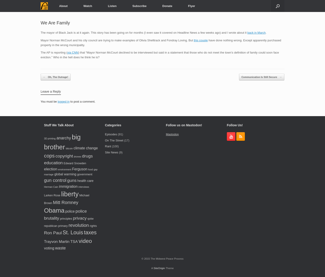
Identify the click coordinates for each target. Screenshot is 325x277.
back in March (256, 32)
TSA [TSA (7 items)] (74, 241)
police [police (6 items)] (70, 211)
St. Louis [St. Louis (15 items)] (73, 232)
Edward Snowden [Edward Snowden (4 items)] (75, 163)
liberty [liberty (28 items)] (70, 194)
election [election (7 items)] (50, 169)
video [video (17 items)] (85, 241)
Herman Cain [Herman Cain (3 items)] (51, 186)
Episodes (111, 134)
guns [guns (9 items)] (72, 180)
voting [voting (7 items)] (49, 248)
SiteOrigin (159, 268)
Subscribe (139, 6)
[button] (277, 6)
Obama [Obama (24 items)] (54, 210)
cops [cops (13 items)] (49, 156)
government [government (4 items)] (84, 174)
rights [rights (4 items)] (93, 226)
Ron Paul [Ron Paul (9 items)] (53, 232)
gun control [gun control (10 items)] (55, 180)
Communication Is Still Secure (261, 77)
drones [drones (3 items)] (77, 156)
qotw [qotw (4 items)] (90, 218)
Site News (111, 152)
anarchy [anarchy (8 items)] (63, 138)
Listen (112, 6)
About (63, 6)
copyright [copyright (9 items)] (64, 156)
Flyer (191, 6)
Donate (167, 6)
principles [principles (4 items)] (66, 218)
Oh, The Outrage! (55, 77)
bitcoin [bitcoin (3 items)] (69, 148)
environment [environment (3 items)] (64, 169)
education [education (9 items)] (53, 162)
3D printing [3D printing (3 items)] (50, 138)
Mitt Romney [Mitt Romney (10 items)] (65, 202)
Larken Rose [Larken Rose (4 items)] (52, 195)
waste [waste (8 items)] (60, 248)
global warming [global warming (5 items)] (65, 174)
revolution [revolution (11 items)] (79, 225)
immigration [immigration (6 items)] (68, 186)
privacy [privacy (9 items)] (80, 218)
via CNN (72, 52)
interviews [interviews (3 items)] (83, 186)
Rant (108, 146)
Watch (88, 6)
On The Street (114, 140)
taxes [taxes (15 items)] (90, 232)
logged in (64, 101)
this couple (201, 40)
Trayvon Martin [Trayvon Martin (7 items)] (57, 241)
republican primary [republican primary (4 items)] (56, 226)
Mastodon (172, 134)
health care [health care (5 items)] (85, 181)
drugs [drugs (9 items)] (87, 156)
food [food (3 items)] (90, 169)
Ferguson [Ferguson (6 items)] (79, 169)
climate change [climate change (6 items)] (86, 148)
